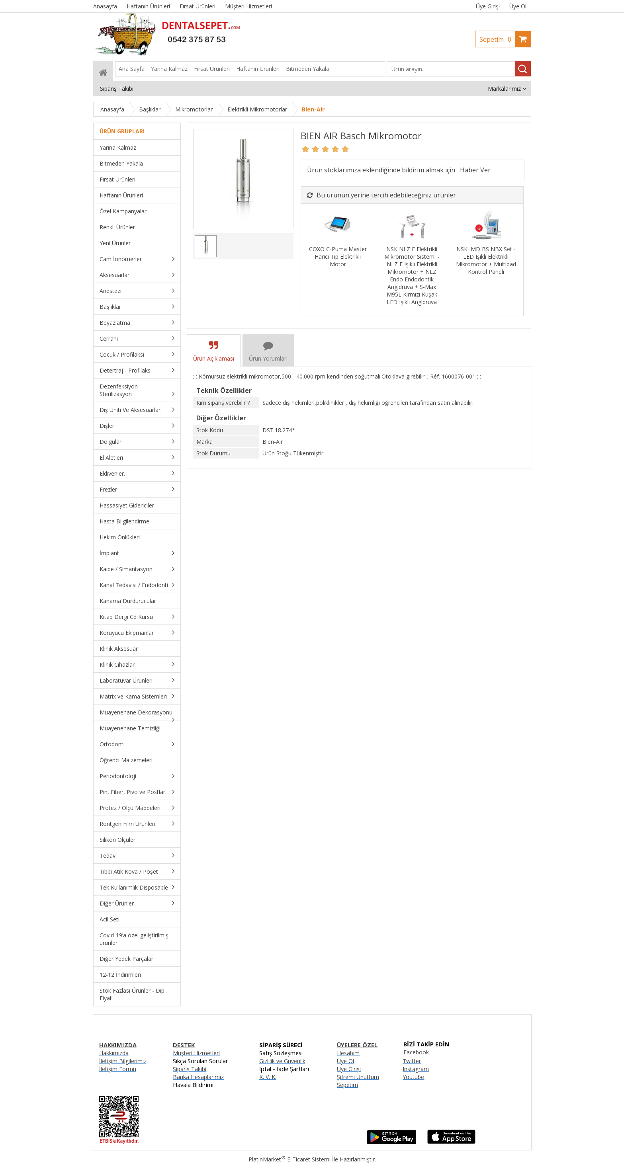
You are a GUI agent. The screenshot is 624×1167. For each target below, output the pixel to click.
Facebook (416, 1052)
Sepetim (497, 39)
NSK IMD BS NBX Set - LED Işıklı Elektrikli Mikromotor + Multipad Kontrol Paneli (486, 260)
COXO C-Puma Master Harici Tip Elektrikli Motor (338, 256)
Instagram (416, 1069)
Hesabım (348, 1053)
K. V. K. (267, 1077)
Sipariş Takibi (189, 1069)
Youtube (413, 1077)
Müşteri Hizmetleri (196, 1053)
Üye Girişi (488, 6)
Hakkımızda (114, 1053)
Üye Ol (517, 6)
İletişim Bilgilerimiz (123, 1061)
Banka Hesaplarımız (198, 1077)
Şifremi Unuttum (358, 1077)
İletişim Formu (117, 1069)
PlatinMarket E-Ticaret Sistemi (289, 1159)
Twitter (412, 1061)
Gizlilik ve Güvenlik (282, 1061)
